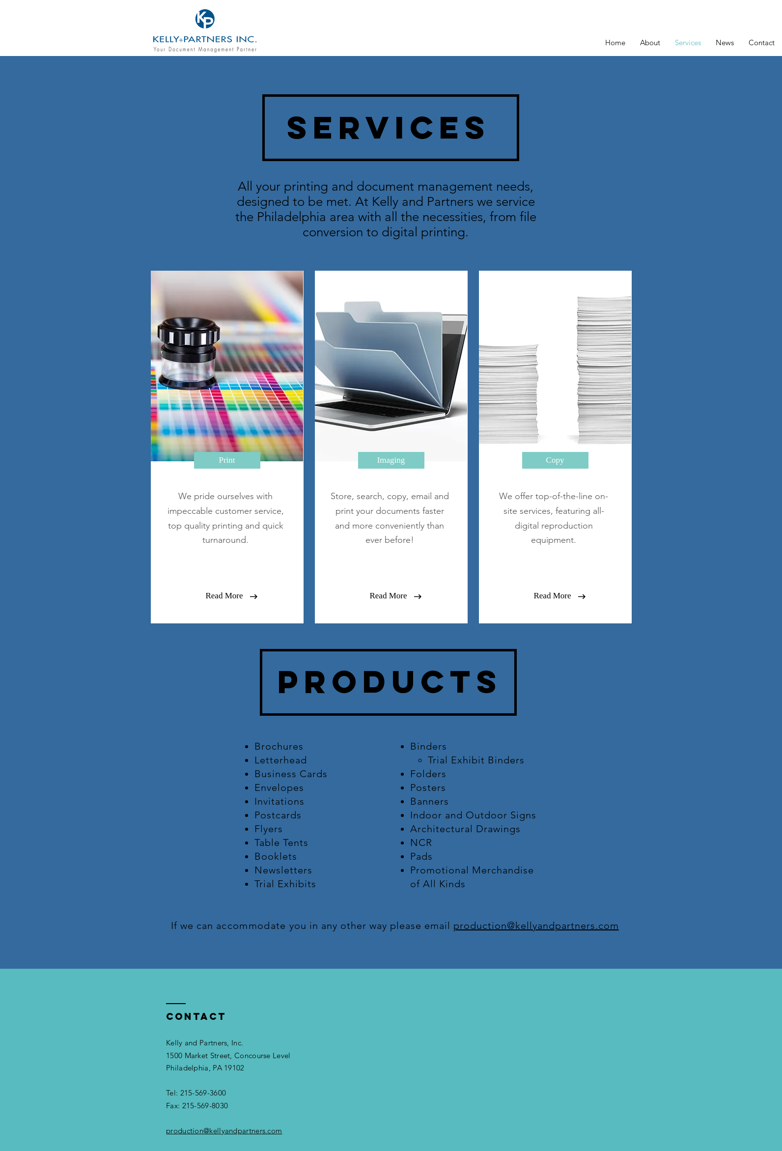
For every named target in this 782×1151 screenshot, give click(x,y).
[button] (224, 596)
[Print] (227, 460)
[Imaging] (391, 460)
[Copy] (555, 460)
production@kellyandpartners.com (536, 925)
